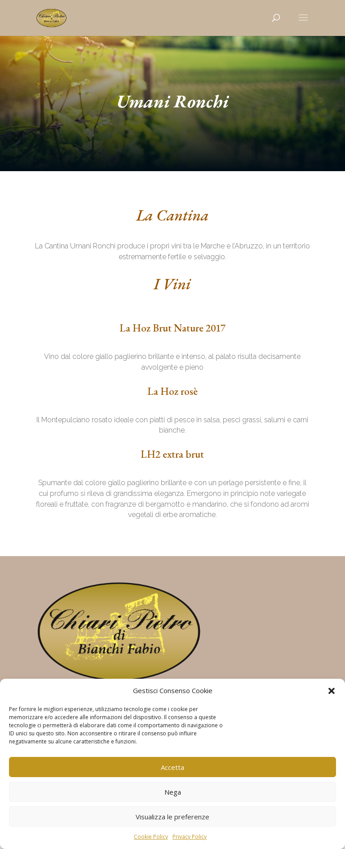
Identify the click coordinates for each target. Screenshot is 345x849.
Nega (172, 791)
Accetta (172, 767)
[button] (331, 690)
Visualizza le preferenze (172, 816)
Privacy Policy (189, 836)
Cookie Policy (151, 836)
